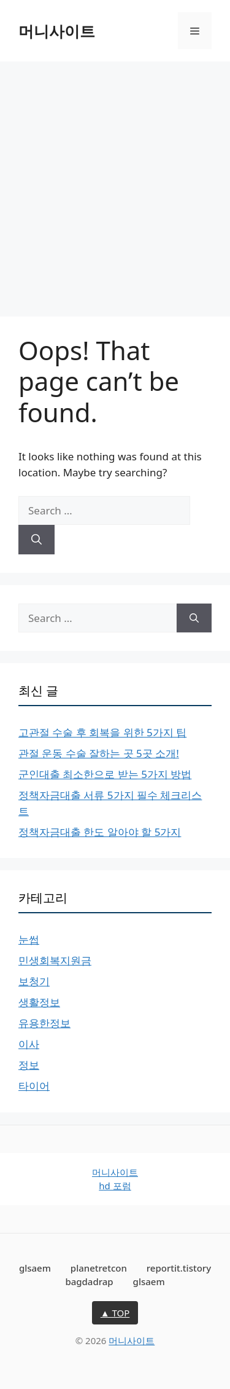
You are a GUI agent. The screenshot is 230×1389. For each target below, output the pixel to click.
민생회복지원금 (54, 960)
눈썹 (28, 939)
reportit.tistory (179, 1268)
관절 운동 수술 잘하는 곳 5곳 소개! (98, 753)
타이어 (34, 1086)
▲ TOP (115, 1313)
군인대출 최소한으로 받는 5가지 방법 (104, 774)
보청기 (34, 981)
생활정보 (39, 1002)
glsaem (35, 1268)
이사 (28, 1044)
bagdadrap (89, 1281)
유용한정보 (44, 1023)
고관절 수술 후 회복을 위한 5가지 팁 (102, 732)
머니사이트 (56, 30)
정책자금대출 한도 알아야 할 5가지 (99, 832)
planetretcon (99, 1268)
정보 (28, 1065)
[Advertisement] (115, 183)
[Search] (36, 539)
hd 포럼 (115, 1185)
